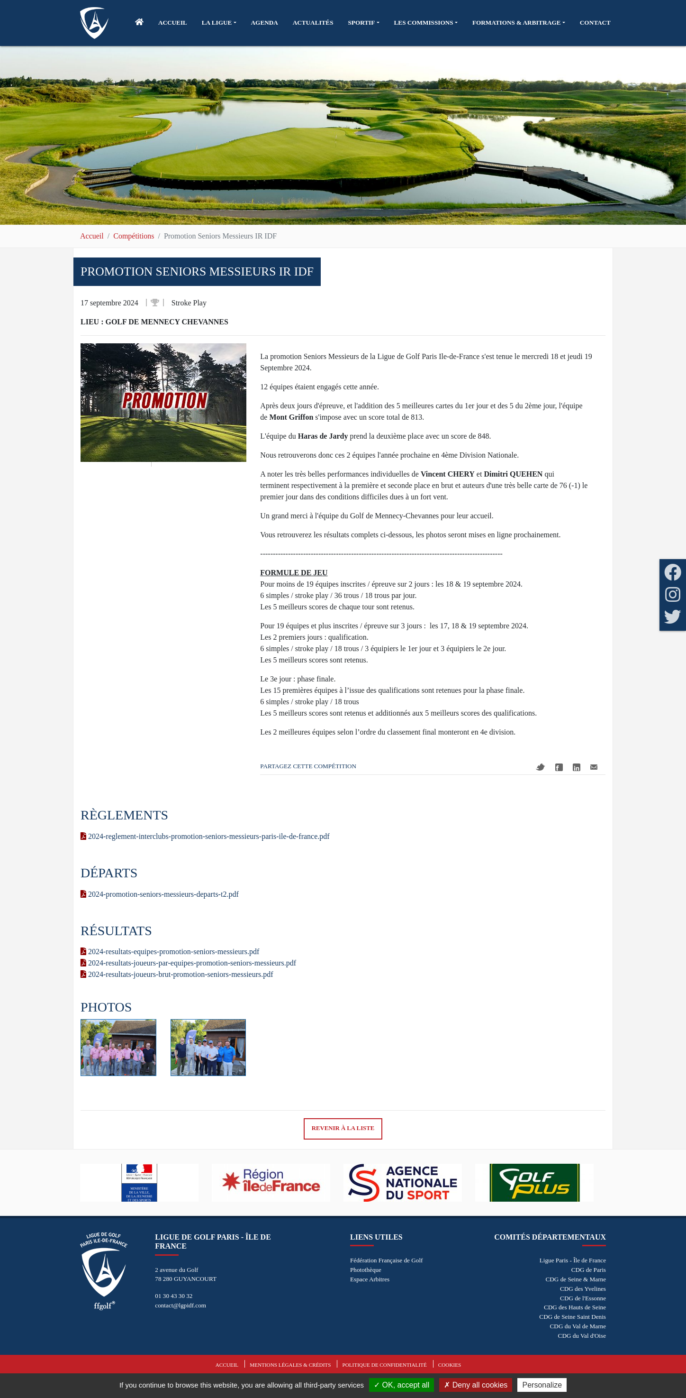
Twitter (540, 767)
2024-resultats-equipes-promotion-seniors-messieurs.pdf (170, 951)
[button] (219, 22)
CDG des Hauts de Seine (575, 1307)
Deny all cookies (475, 1385)
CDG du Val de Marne (578, 1326)
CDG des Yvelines (583, 1288)
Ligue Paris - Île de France (573, 1260)
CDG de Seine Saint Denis (572, 1316)
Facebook (559, 767)
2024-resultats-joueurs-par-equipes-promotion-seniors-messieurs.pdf (188, 963)
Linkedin (576, 767)
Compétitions (133, 236)
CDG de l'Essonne (583, 1298)
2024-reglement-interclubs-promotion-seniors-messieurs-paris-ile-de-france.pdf (205, 836)
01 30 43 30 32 (173, 1295)
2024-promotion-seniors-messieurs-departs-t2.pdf (160, 894)
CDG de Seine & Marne (576, 1279)
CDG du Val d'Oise (582, 1335)
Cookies (449, 1365)
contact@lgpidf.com (180, 1305)
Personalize (542, 1385)
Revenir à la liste (343, 1128)
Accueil (92, 236)
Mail (593, 767)
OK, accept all (401, 1385)
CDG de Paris (588, 1269)
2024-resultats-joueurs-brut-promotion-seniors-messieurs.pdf (177, 974)
